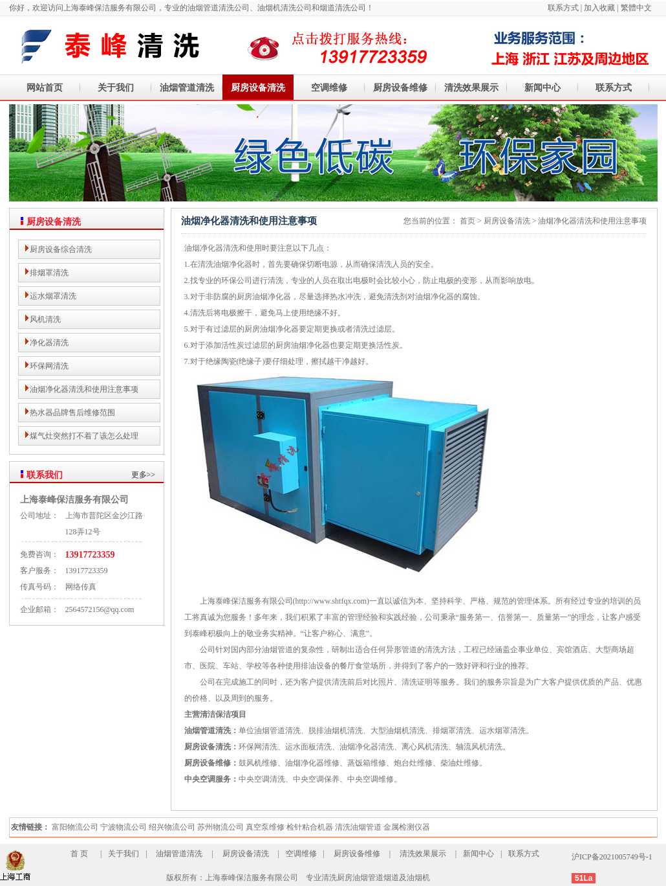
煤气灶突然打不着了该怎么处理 (84, 435)
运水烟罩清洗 (53, 296)
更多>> (143, 474)
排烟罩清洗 (49, 272)
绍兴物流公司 (172, 827)
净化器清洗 (49, 342)
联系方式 (564, 7)
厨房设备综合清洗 (61, 249)
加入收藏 (599, 7)
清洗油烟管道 (358, 827)
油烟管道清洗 (187, 88)
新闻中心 (542, 88)
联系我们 (45, 475)
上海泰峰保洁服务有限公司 (74, 500)
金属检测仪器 (406, 827)
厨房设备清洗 (258, 88)
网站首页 (45, 88)
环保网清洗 (49, 365)
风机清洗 (45, 319)
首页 (467, 220)
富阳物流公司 (75, 827)
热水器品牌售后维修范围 (72, 412)
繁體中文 (636, 7)
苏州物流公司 (220, 827)
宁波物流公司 (123, 827)
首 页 (79, 853)
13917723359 (90, 555)
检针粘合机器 (309, 827)
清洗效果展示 (471, 88)
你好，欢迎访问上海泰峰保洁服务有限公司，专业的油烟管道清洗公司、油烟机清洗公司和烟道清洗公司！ (191, 7)
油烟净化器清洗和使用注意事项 (84, 389)
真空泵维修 (265, 827)
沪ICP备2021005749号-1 (612, 856)
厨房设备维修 (400, 88)
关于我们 (116, 88)
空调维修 (329, 88)
